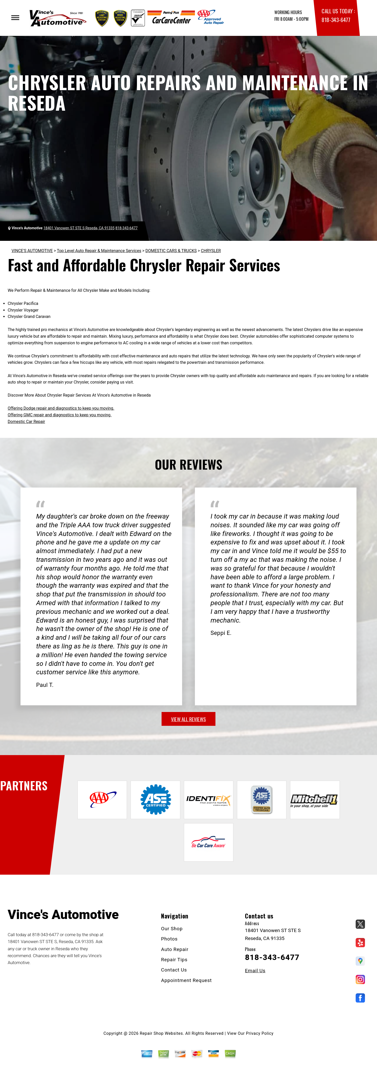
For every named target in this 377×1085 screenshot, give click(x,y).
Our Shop (172, 929)
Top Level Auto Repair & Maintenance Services (99, 250)
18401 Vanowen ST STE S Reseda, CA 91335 (78, 228)
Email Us (255, 970)
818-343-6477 (336, 20)
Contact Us (174, 970)
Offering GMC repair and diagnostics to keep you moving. (60, 414)
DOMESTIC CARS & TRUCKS (171, 250)
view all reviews (188, 718)
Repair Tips (174, 960)
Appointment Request (186, 980)
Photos (169, 939)
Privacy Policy (259, 1033)
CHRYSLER (211, 250)
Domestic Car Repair (26, 421)
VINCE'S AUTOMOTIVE (32, 250)
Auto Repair (174, 949)
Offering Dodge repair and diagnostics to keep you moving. (61, 408)
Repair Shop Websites (161, 1033)
